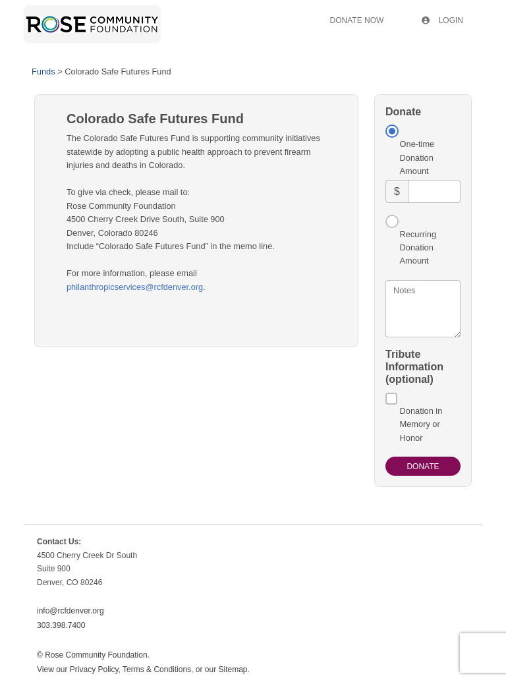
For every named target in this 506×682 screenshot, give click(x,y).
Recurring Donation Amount (418, 247)
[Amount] (434, 191)
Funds (43, 71)
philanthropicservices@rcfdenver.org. (136, 287)
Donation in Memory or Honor (421, 424)
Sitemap (232, 669)
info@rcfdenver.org (70, 610)
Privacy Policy (94, 669)
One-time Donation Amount (417, 157)
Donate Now (357, 20)
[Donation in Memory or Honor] (391, 399)
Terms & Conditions (157, 669)
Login (442, 20)
